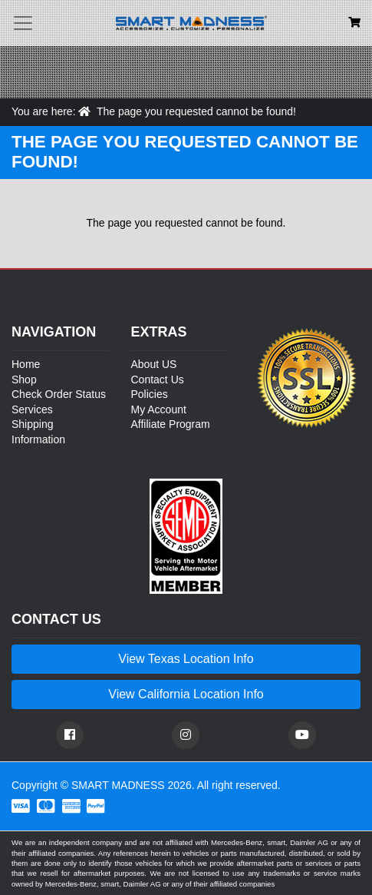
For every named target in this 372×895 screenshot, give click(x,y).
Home (26, 364)
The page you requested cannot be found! (196, 111)
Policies (149, 394)
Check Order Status (59, 394)
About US (154, 364)
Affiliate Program (170, 424)
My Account (158, 409)
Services (32, 409)
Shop (24, 379)
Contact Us (157, 379)
